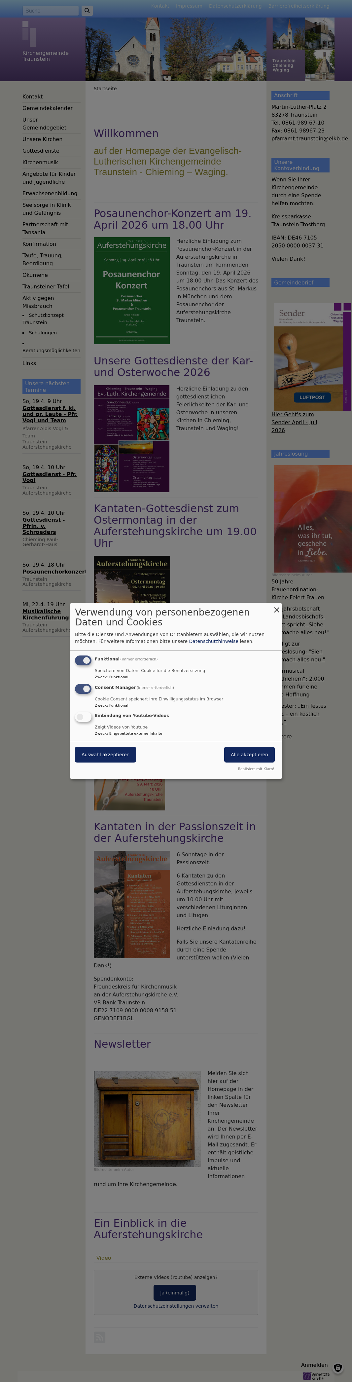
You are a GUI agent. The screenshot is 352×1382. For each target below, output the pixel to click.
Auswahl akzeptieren (105, 755)
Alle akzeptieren (249, 755)
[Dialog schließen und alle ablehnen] (277, 607)
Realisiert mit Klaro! (256, 769)
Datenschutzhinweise (213, 641)
